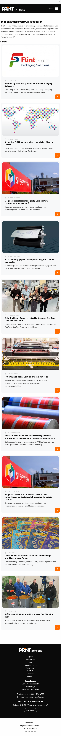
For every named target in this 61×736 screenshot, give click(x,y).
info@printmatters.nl (35, 697)
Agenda (31, 656)
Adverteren (30, 668)
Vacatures (30, 670)
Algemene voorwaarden (29, 725)
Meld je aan (30, 710)
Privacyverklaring (30, 728)
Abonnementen (31, 665)
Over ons (30, 673)
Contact (30, 676)
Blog (30, 662)
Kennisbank (30, 659)
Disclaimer (29, 722)
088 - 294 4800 (37, 694)
